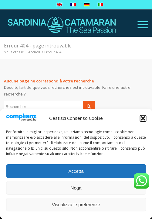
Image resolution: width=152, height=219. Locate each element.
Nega (76, 187)
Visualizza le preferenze (76, 204)
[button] (143, 118)
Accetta (75, 171)
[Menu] (139, 24)
